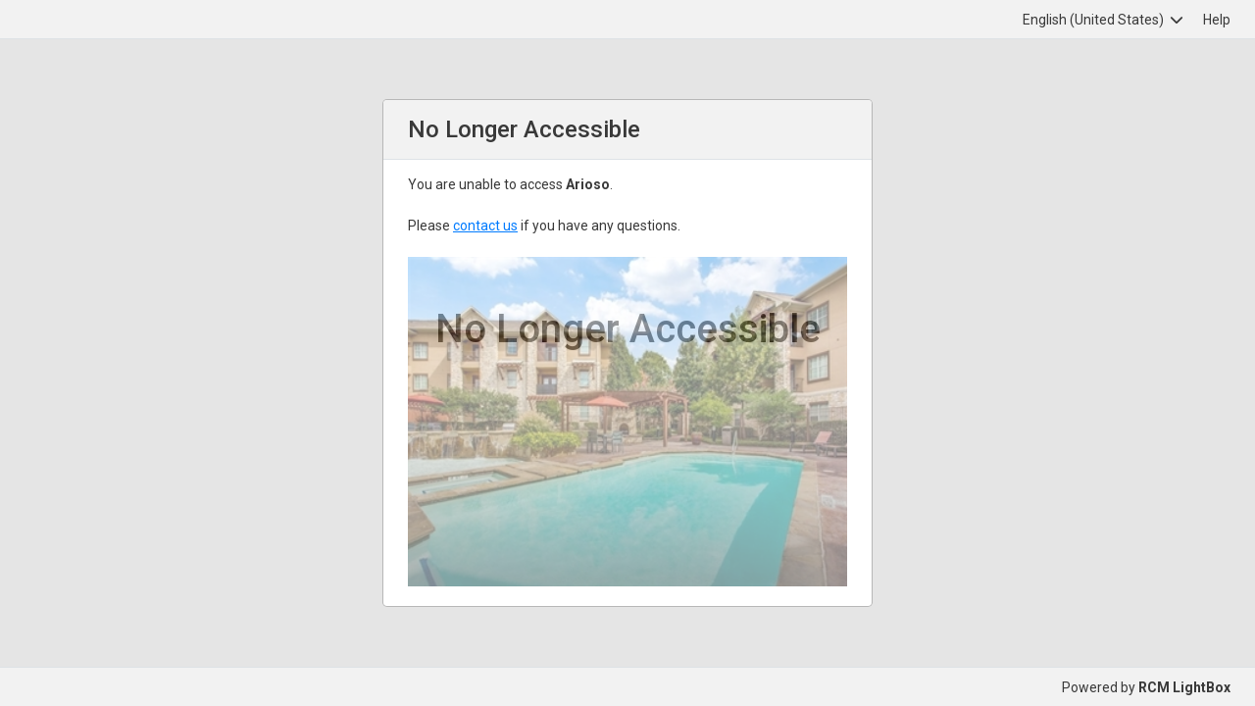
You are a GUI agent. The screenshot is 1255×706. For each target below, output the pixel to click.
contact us (485, 225)
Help (1216, 19)
